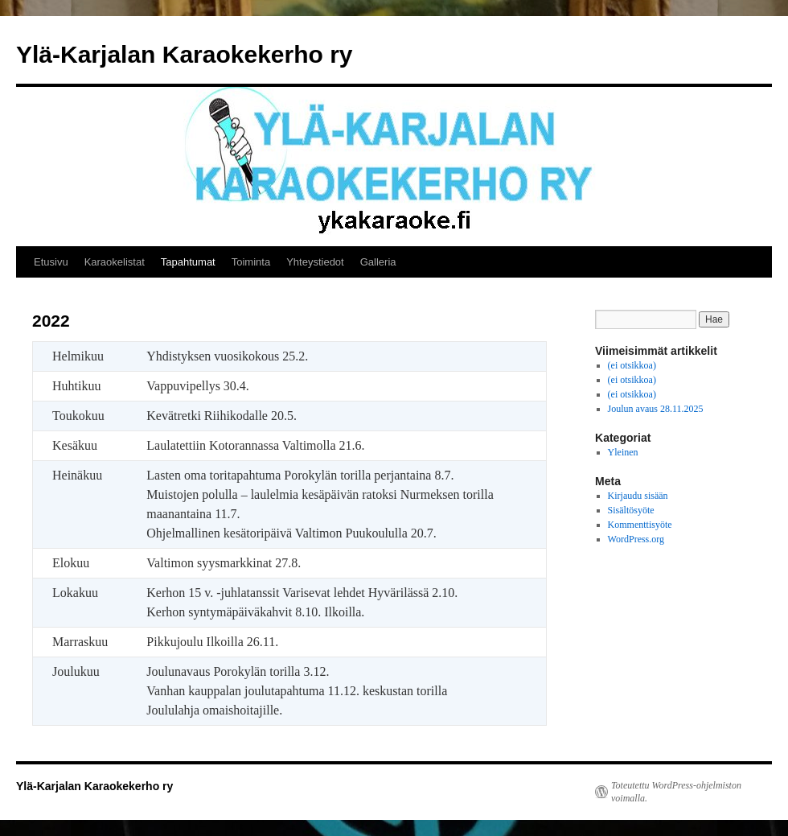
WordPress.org (636, 539)
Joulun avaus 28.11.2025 (656, 408)
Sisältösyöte (631, 510)
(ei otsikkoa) (632, 365)
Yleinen (623, 452)
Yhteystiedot (315, 262)
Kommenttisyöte (640, 524)
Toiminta (251, 262)
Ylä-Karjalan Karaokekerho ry (184, 54)
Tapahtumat (188, 262)
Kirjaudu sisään (638, 495)
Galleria (378, 262)
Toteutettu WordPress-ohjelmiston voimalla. (676, 792)
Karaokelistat (114, 262)
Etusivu (51, 262)
